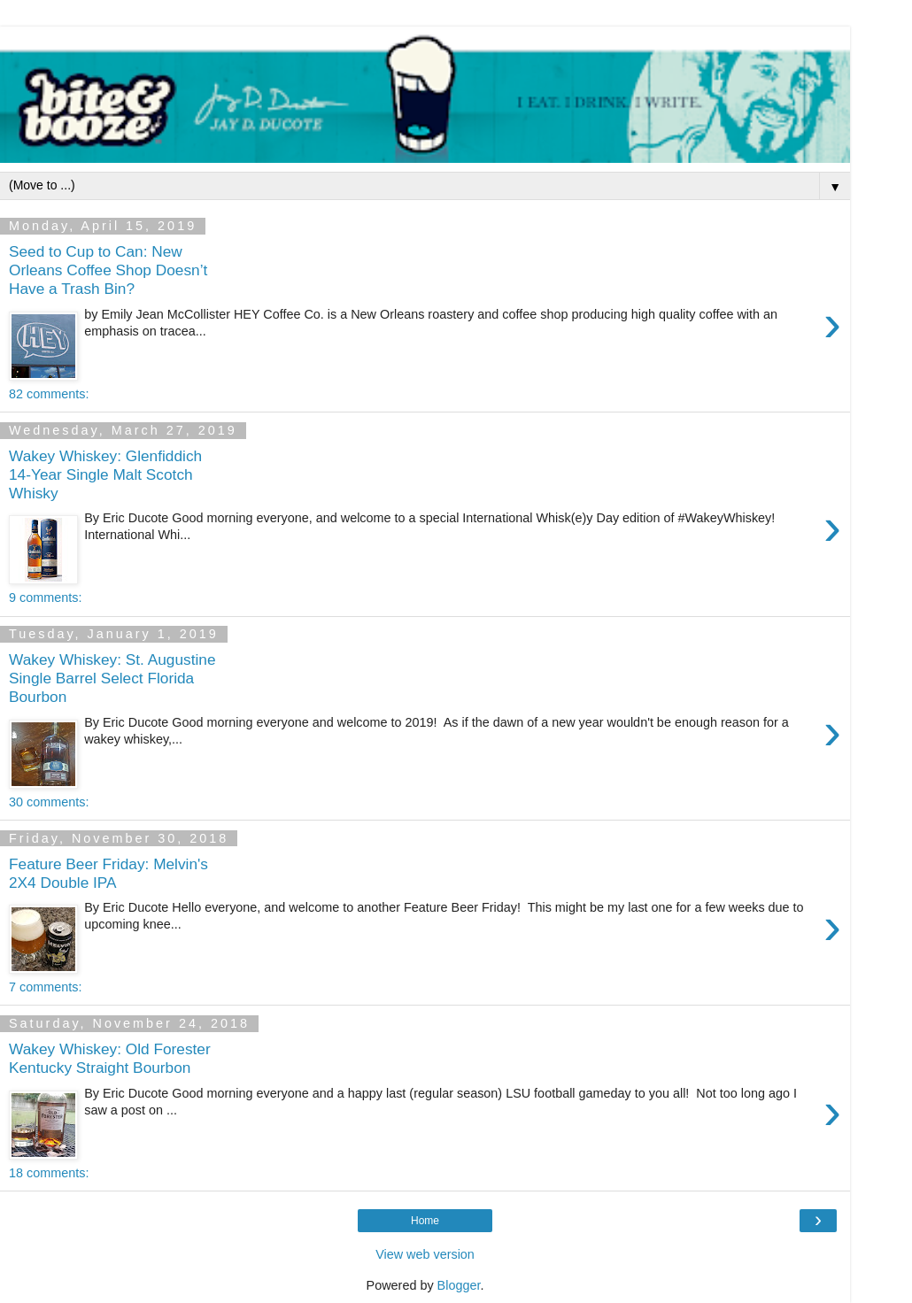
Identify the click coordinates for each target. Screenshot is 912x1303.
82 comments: (49, 394)
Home (425, 1220)
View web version (425, 1254)
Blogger (459, 1285)
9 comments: (45, 597)
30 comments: (49, 802)
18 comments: (49, 1173)
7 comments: (45, 987)
